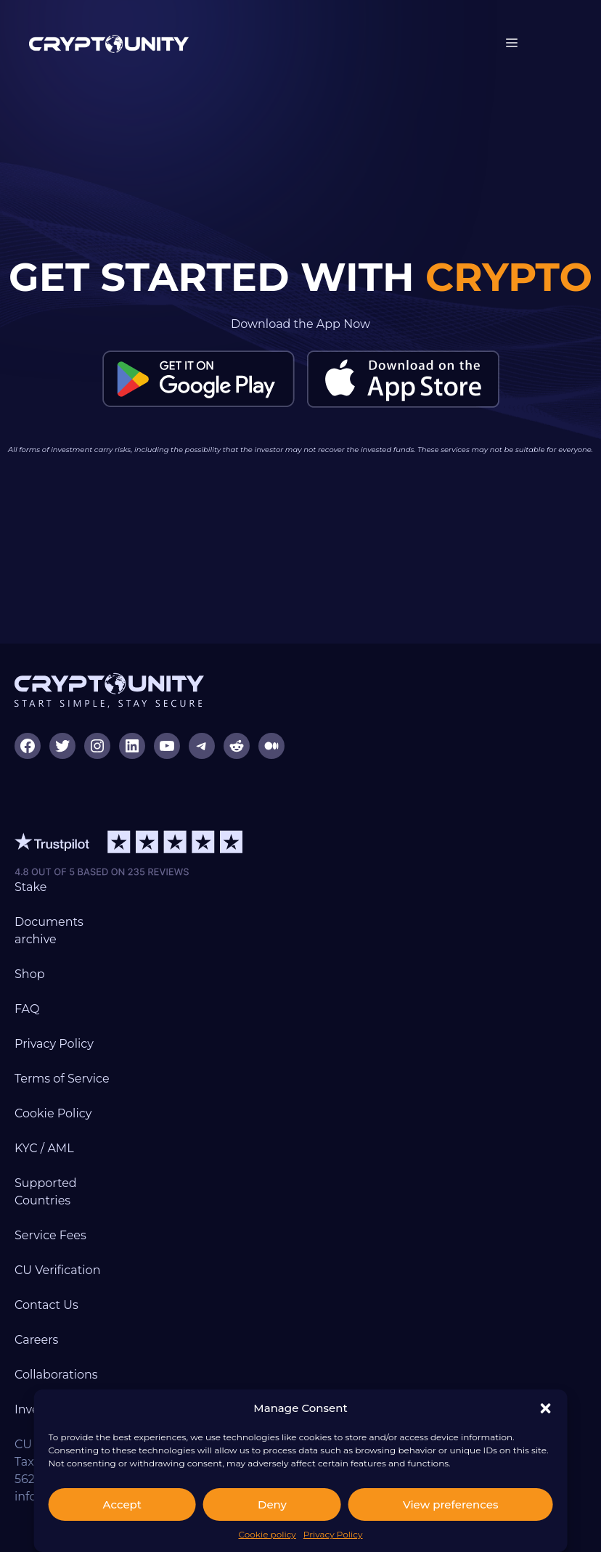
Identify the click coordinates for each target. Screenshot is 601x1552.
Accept (122, 1504)
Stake (30, 887)
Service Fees (50, 1235)
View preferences (450, 1504)
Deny (272, 1504)
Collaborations (56, 1374)
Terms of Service (62, 1078)
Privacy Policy (333, 1534)
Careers (36, 1340)
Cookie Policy (53, 1113)
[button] (545, 1408)
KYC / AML (44, 1148)
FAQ (27, 1009)
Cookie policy (266, 1534)
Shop (30, 974)
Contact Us (46, 1305)
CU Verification (57, 1270)
